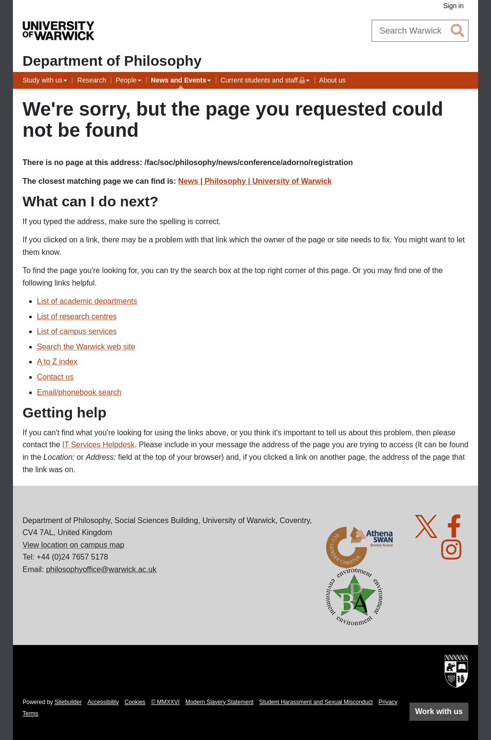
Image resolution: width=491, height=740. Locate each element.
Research (91, 80)
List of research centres (77, 316)
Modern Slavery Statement (220, 702)
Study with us (42, 80)
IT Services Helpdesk (98, 445)
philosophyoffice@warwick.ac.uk (101, 569)
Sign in (453, 6)
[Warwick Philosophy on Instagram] (454, 555)
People (126, 80)
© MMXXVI (165, 702)
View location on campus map (73, 545)
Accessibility (102, 702)
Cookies (135, 702)
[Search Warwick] (420, 31)
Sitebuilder (68, 702)
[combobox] (420, 31)
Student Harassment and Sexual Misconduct (316, 702)
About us (332, 80)
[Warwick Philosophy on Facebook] (457, 532)
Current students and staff (263, 79)
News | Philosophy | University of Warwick (255, 181)
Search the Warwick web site (86, 347)
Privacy (388, 702)
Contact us (55, 377)
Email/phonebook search (79, 392)
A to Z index (57, 362)
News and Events (178, 80)
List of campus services (77, 331)
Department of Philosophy (112, 61)
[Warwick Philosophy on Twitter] (430, 532)
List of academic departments (87, 301)
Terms (30, 713)
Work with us (439, 711)
